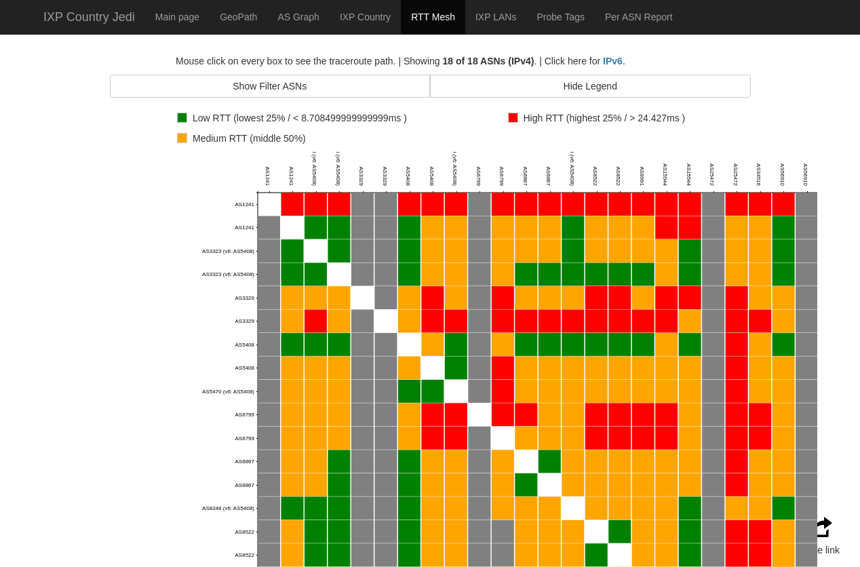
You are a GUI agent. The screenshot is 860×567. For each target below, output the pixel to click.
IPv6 (613, 61)
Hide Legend (590, 86)
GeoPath (238, 17)
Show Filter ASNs (270, 86)
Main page (177, 17)
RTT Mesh (433, 17)
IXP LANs (495, 17)
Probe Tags (560, 17)
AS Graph (298, 17)
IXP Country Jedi (89, 17)
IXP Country (365, 17)
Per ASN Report (639, 17)
